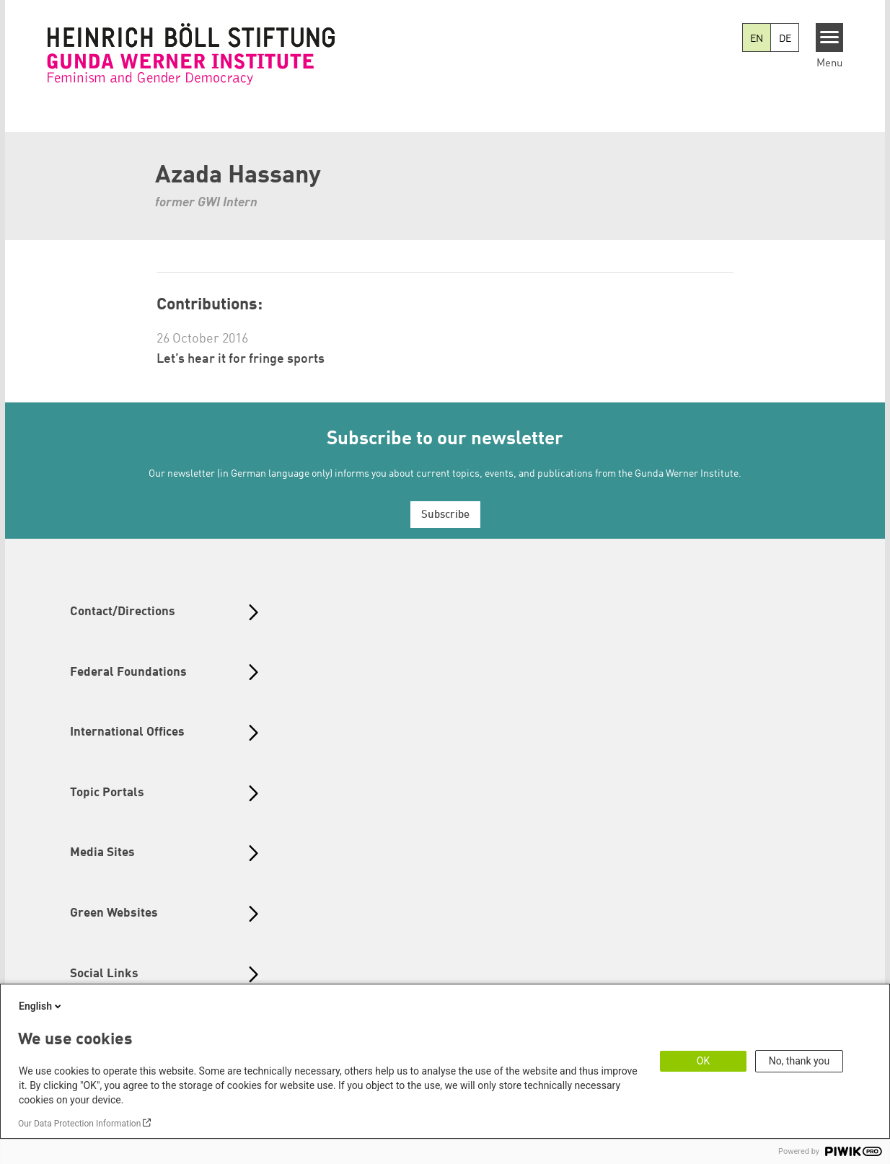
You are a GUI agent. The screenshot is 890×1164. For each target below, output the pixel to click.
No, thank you (799, 1061)
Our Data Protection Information (79, 1124)
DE (785, 39)
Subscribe (445, 515)
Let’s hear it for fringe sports (241, 359)
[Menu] (830, 37)
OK (703, 1061)
